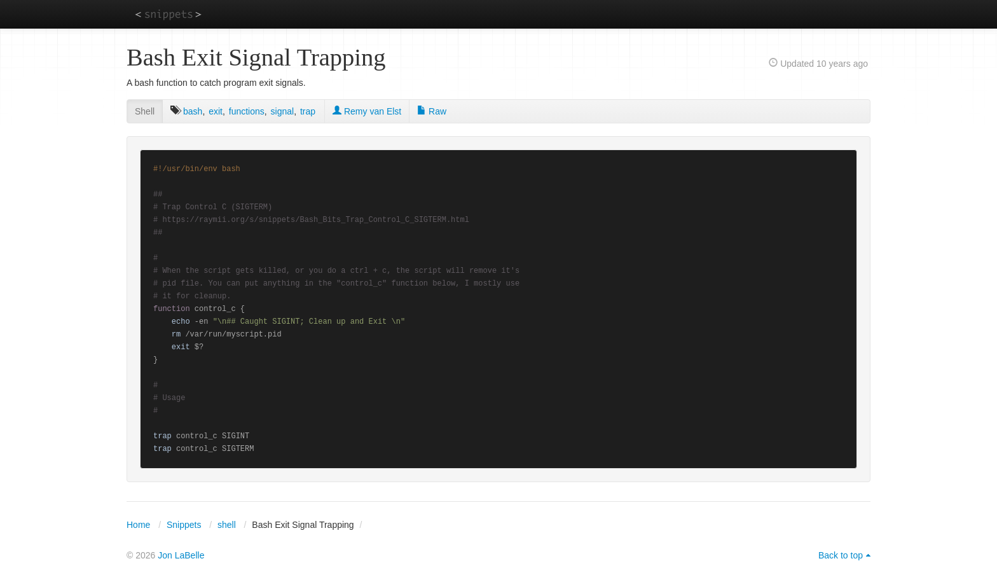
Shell (145, 111)
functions (247, 111)
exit (216, 111)
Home (138, 525)
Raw (431, 111)
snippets (168, 13)
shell (226, 525)
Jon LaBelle (181, 555)
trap (307, 111)
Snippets (184, 525)
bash (192, 111)
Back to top (840, 555)
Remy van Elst (367, 111)
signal (282, 111)
